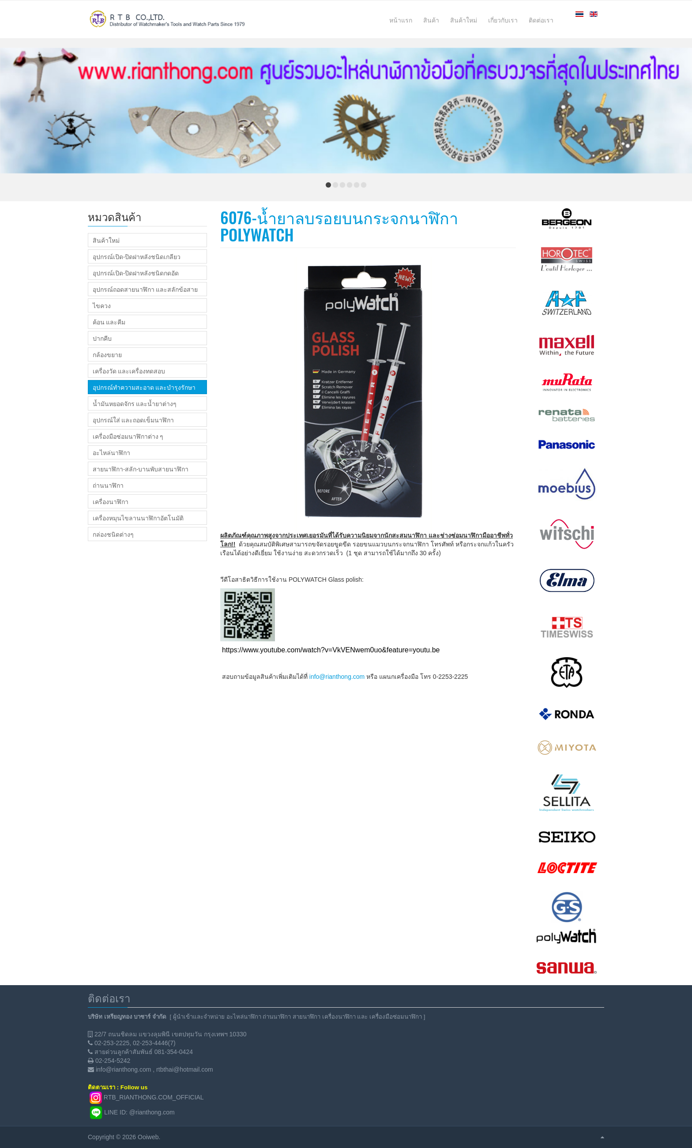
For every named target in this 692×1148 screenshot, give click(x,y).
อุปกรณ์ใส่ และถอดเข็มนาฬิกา (133, 419)
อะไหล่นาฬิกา (111, 452)
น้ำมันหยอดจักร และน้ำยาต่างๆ (135, 403)
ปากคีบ (102, 338)
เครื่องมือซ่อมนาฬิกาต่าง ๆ (128, 436)
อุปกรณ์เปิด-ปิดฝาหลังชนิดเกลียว (137, 256)
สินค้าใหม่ (106, 240)
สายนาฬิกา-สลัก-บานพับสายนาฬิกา (140, 468)
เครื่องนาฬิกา (110, 501)
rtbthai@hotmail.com (184, 1069)
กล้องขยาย (107, 354)
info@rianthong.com (337, 676)
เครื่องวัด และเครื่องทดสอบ (129, 370)
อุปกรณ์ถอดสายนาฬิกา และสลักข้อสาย (145, 289)
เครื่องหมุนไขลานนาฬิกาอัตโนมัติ (138, 517)
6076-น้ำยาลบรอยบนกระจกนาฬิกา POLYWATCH (339, 225)
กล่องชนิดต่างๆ (113, 534)
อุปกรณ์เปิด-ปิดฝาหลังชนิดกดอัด (136, 272)
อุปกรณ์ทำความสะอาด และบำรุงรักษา (144, 387)
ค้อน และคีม (109, 321)
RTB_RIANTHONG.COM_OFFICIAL (154, 1097)
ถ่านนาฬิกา (108, 485)
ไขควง (102, 305)
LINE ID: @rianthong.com (139, 1112)
